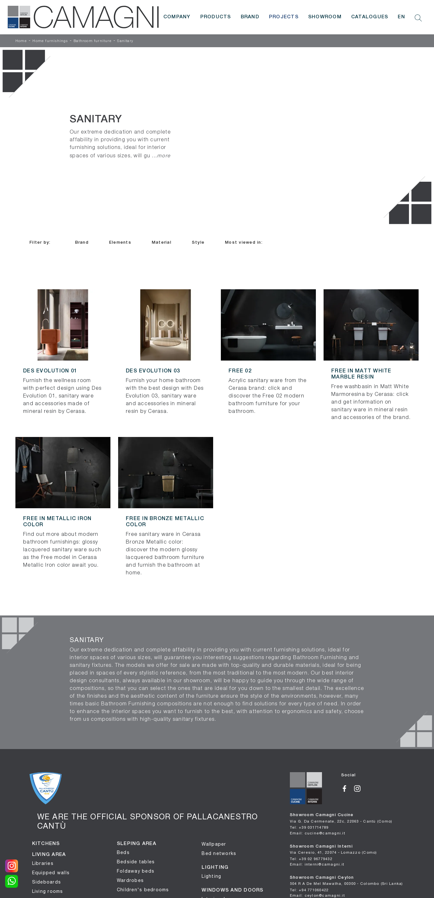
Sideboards (46, 882)
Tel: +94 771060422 (309, 890)
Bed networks (219, 853)
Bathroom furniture (93, 41)
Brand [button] (82, 242)
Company (177, 17)
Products (215, 17)
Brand (250, 17)
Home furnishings (50, 41)
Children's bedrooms (143, 889)
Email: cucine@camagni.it (317, 833)
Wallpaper (214, 844)
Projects (284, 17)
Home (21, 41)
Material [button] (161, 242)
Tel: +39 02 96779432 (311, 859)
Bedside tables (136, 861)
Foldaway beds (135, 871)
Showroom (325, 17)
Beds (123, 852)
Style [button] (198, 242)
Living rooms (47, 891)
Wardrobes (130, 880)
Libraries (43, 863)
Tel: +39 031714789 (309, 827)
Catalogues (369, 17)
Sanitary (125, 41)
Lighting (211, 876)
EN (401, 17)
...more (161, 155)
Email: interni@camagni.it (317, 864)
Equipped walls (51, 872)
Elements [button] (120, 242)
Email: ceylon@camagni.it (317, 895)
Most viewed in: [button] (244, 242)
